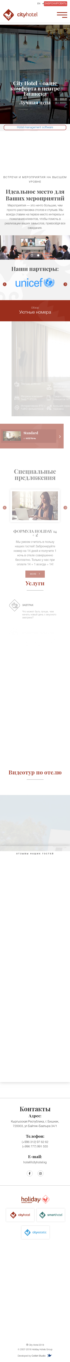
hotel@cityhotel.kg (35, 1162)
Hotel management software (35, 127)
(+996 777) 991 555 (35, 1146)
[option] (35, 250)
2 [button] (38, 258)
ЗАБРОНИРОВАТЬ (55, 3)
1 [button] (32, 258)
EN (38, 4)
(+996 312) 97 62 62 (35, 1142)
